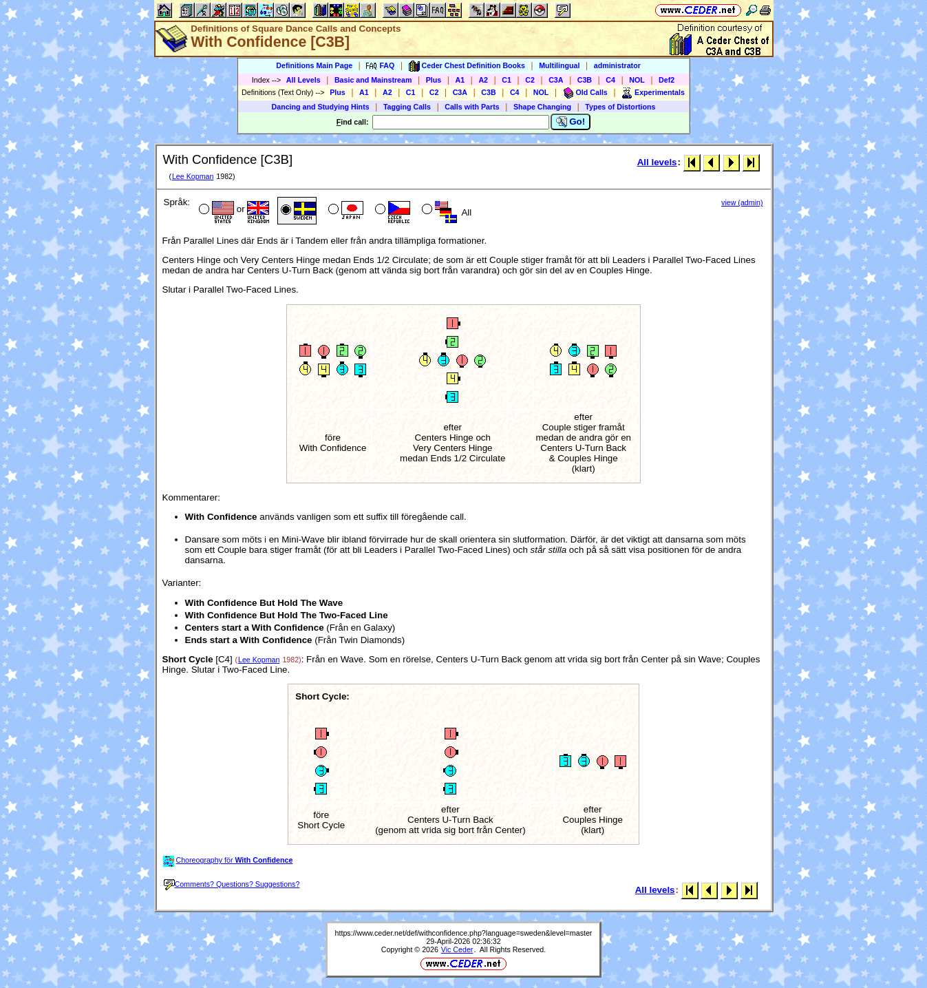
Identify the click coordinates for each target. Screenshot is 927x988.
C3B (584, 80)
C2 (530, 80)
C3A (555, 80)
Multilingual (559, 65)
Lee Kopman (192, 176)
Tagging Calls (407, 107)
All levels (657, 162)
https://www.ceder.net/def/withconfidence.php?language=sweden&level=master (464, 933)
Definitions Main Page (314, 65)
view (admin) (742, 202)
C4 (610, 80)
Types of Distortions (620, 107)
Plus (434, 80)
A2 (483, 80)
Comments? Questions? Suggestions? (232, 884)
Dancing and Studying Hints (321, 107)
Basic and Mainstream (373, 80)
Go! (571, 121)
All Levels (303, 80)
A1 (460, 80)
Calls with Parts (472, 107)
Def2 (666, 80)
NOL (637, 80)
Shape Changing (542, 107)
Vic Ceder (457, 949)
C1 (506, 80)
